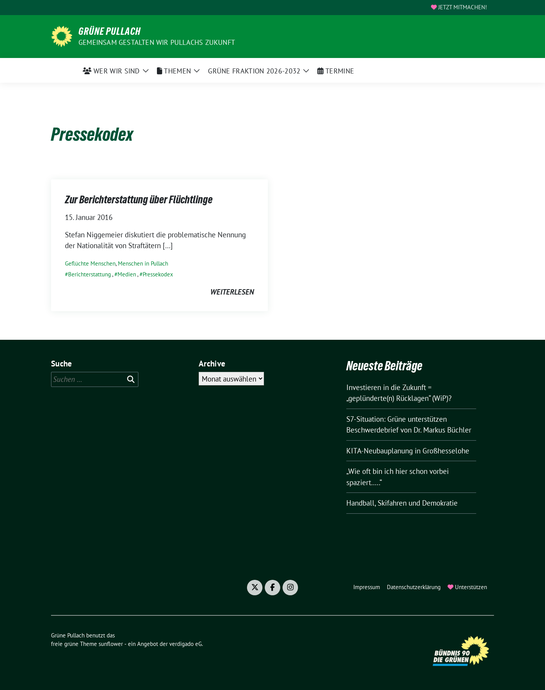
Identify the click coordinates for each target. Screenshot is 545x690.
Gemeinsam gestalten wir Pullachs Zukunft (156, 42)
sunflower (111, 643)
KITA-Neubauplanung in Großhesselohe (407, 450)
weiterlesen (232, 291)
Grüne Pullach (109, 31)
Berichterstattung (89, 274)
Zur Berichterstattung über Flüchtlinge (139, 199)
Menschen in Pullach (143, 263)
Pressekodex (158, 274)
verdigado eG (185, 643)
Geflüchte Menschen (90, 263)
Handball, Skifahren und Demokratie (402, 503)
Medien (127, 274)
